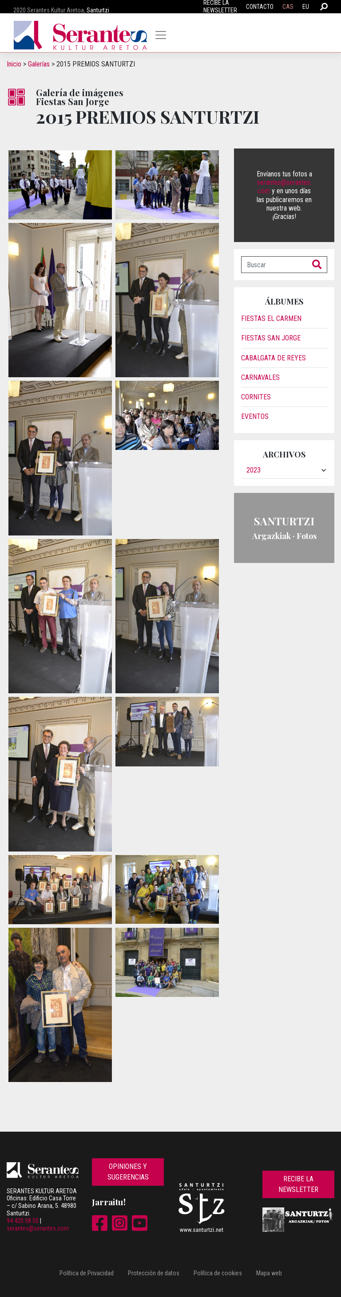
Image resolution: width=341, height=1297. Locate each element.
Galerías (39, 64)
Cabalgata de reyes (273, 358)
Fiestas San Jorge (271, 338)
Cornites (256, 397)
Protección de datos (153, 1273)
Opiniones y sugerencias (128, 1171)
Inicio (14, 64)
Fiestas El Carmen (271, 318)
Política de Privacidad (86, 1273)
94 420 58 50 (23, 1220)
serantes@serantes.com (38, 1228)
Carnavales (260, 377)
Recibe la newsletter (298, 1184)
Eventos (255, 416)
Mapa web (269, 1273)
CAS (287, 6)
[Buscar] (274, 264)
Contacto (260, 6)
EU (305, 6)
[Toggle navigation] (161, 35)
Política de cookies (218, 1273)
